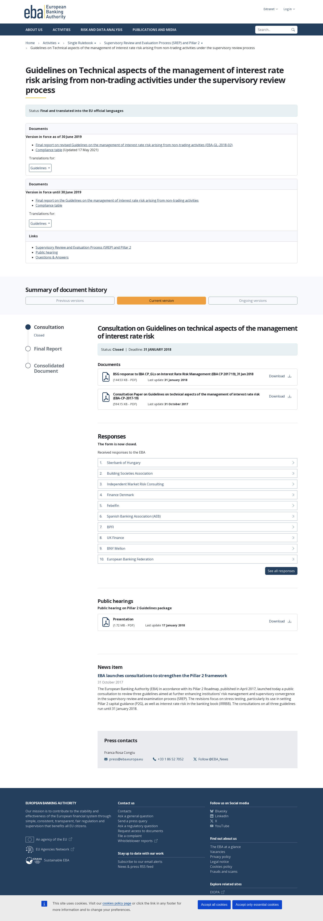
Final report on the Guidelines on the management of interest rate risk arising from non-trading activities (117, 200)
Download (280, 376)
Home (30, 43)
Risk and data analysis (101, 29)
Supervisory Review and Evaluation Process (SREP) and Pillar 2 (152, 43)
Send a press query (132, 821)
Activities (61, 29)
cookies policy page (116, 903)
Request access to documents (140, 831)
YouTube (222, 826)
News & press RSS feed (135, 866)
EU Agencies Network (47, 849)
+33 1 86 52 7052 (171, 759)
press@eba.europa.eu (126, 759)
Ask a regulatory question (138, 826)
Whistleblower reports (135, 841)
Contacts (124, 811)
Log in (287, 9)
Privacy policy (220, 856)
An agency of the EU (46, 839)
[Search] (293, 30)
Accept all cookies (214, 904)
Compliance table (49, 150)
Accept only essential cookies (257, 904)
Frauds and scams (224, 871)
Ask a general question (135, 816)
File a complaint (130, 836)
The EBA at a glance (225, 847)
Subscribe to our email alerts (140, 861)
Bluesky (221, 811)
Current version (161, 300)
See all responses (281, 571)
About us (34, 29)
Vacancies (217, 851)
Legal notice (219, 861)
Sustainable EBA (47, 860)
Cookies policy (221, 866)
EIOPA (215, 892)
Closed (49, 331)
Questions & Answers (52, 257)
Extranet (269, 9)
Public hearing (47, 252)
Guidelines (38, 168)
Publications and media (154, 29)
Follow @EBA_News (213, 759)
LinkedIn (221, 816)
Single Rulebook (80, 43)
